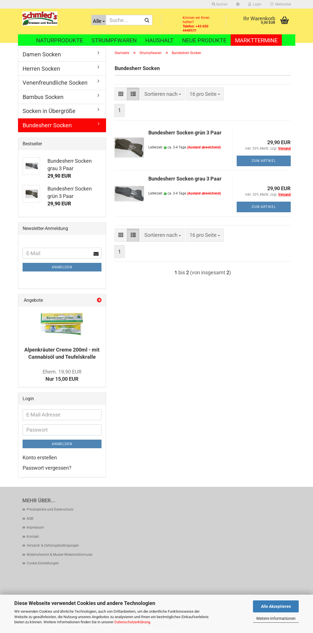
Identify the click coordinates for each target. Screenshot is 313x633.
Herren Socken (41, 68)
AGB (30, 519)
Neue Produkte (204, 40)
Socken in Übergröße (49, 111)
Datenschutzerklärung (132, 622)
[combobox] (163, 94)
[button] (238, 4)
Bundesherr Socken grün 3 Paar (185, 133)
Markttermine (256, 40)
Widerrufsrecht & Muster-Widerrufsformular (60, 555)
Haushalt (159, 40)
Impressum (35, 527)
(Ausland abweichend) (204, 147)
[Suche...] (98, 20)
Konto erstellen (40, 458)
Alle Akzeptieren (276, 606)
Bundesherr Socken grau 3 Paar (185, 179)
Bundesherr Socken (47, 125)
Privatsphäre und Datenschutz (50, 509)
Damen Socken (42, 54)
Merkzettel (280, 4)
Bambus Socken (43, 97)
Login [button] (255, 4)
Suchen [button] (220, 4)
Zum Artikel (264, 161)
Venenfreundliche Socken (55, 82)
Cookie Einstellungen (43, 563)
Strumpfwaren (114, 40)
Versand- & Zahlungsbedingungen (53, 545)
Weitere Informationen (276, 618)
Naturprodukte (59, 40)
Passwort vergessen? (47, 468)
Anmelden (62, 267)
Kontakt (33, 537)
